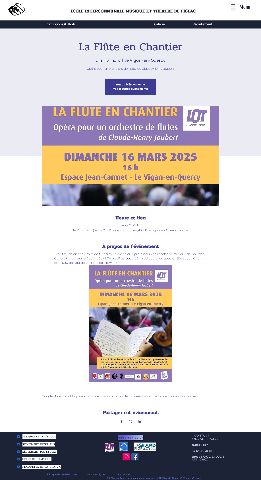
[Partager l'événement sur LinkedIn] (139, 421)
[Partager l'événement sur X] (130, 421)
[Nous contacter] (130, 437)
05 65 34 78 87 (202, 450)
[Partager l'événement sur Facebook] (121, 421)
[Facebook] (134, 456)
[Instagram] (126, 456)
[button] (233, 7)
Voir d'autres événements (130, 89)
